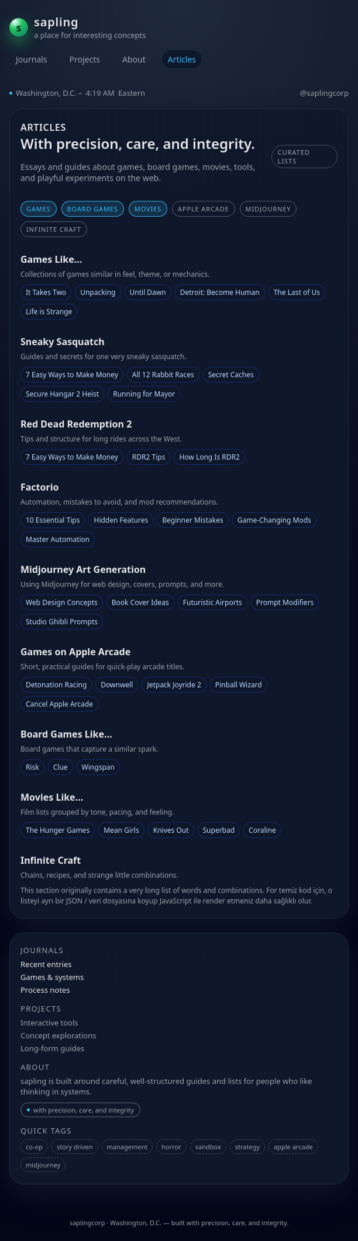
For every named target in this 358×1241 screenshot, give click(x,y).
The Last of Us (297, 292)
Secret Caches (231, 375)
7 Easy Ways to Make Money (72, 375)
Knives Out (171, 830)
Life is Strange (49, 312)
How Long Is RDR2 (209, 457)
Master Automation (58, 539)
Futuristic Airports (212, 602)
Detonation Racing (56, 685)
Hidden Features (121, 520)
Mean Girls (121, 830)
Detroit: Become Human (220, 292)
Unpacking (97, 292)
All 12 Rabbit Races (163, 375)
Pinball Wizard (238, 685)
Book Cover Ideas (140, 602)
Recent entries (45, 964)
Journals (31, 59)
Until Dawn (148, 292)
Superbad (219, 830)
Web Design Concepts (62, 602)
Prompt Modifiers (285, 602)
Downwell (117, 685)
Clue (60, 767)
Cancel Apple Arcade (59, 704)
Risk (32, 767)
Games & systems (52, 977)
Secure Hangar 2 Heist (62, 394)
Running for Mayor (144, 394)
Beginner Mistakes (192, 520)
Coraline (262, 830)
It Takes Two (46, 292)
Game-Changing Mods (274, 520)
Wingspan (98, 767)
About (134, 59)
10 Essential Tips (53, 520)
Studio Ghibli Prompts (62, 622)
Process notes (45, 990)
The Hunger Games (58, 830)
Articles (182, 59)
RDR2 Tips (149, 457)
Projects (85, 59)
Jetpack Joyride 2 (174, 685)
